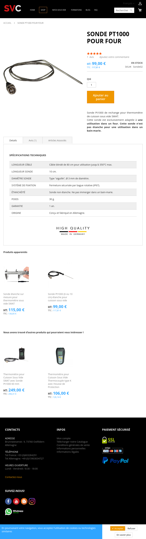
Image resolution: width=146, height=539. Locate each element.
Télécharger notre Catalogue (72, 441)
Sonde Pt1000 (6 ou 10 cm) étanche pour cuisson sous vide (60, 297)
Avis (33, 140)
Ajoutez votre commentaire (114, 57)
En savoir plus (124, 534)
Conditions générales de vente (73, 445)
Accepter (118, 528)
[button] (128, 3)
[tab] (13, 140)
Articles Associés (57, 140)
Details (13, 140)
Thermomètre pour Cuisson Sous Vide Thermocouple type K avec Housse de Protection (59, 381)
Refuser (131, 528)
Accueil (7, 23)
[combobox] (124, 10)
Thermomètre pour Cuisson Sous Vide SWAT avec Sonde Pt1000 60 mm (13, 379)
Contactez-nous (13, 477)
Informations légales (68, 451)
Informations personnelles (71, 448)
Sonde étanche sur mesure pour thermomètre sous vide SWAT (13, 298)
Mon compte (64, 438)
